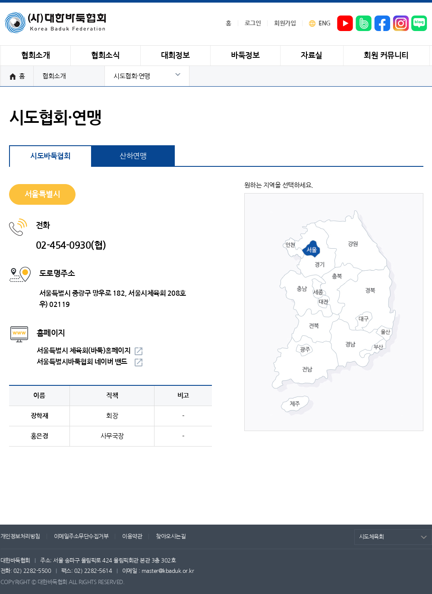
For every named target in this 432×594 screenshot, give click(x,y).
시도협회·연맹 (132, 76)
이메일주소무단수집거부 (81, 536)
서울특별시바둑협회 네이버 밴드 (82, 362)
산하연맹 (133, 155)
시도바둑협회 (50, 156)
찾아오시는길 (171, 536)
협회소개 (54, 76)
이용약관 (132, 536)
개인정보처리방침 (20, 536)
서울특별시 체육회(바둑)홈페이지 (84, 350)
